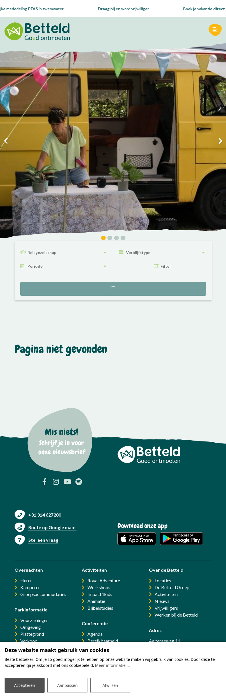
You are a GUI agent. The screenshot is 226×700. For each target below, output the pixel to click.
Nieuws (162, 601)
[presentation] (5, 141)
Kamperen (30, 587)
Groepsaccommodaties (43, 594)
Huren (26, 580)
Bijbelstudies (100, 608)
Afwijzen (110, 685)
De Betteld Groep (172, 587)
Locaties (163, 580)
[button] (103, 239)
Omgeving (30, 627)
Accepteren (24, 685)
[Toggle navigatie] (215, 30)
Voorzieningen (34, 620)
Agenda (95, 634)
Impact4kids (99, 594)
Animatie (96, 601)
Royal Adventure (103, 580)
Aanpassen (67, 685)
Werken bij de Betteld (176, 614)
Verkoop (28, 640)
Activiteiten (166, 594)
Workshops (98, 587)
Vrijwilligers (166, 608)
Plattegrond (32, 634)
